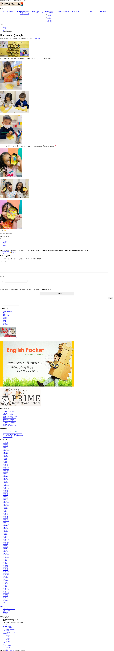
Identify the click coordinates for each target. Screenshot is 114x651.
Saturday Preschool (24, 14)
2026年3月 (5, 447)
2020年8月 (5, 547)
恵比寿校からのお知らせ (9, 422)
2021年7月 (5, 530)
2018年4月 (5, 585)
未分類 (4, 322)
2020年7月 (5, 548)
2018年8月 (5, 579)
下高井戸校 (50, 12)
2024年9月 (5, 473)
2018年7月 (5, 581)
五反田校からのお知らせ (9, 419)
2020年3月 (5, 551)
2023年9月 (5, 492)
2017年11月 (6, 593)
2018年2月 (5, 588)
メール (2, 282)
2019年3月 (5, 568)
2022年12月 (6, 504)
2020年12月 (6, 541)
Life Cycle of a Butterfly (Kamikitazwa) (13, 433)
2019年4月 (5, 567)
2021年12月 (6, 522)
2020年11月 (6, 542)
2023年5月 (5, 498)
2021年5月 (5, 533)
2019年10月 (6, 559)
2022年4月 (5, 516)
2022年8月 (5, 510)
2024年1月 (5, 486)
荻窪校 (49, 18)
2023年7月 (5, 495)
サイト (1, 287)
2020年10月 (6, 544)
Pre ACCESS (23, 12)
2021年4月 (5, 535)
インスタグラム (7, 646)
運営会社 (5, 612)
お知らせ (5, 642)
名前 (2, 278)
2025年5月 (5, 461)
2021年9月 (5, 527)
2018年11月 (6, 574)
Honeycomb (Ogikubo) (6, 251)
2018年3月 (5, 587)
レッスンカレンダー (39, 12)
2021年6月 (5, 532)
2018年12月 (6, 573)
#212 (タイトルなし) (8, 625)
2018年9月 (5, 577)
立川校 (49, 15)
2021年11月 (6, 524)
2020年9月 (5, 545)
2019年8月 (5, 562)
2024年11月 (6, 470)
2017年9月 (5, 596)
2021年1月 (5, 539)
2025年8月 (5, 457)
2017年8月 (5, 597)
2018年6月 (5, 582)
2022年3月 (5, 518)
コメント (3, 261)
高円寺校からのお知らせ (9, 427)
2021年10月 (6, 525)
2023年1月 (5, 502)
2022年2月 (5, 519)
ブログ (4, 644)
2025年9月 (5, 455)
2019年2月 (5, 570)
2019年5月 (5, 565)
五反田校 (49, 17)
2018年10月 (6, 576)
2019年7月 (5, 564)
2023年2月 (5, 501)
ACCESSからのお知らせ (9, 413)
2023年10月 (6, 490)
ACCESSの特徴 (7, 626)
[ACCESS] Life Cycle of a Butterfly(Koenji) (13, 437)
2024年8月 (5, 475)
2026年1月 (5, 450)
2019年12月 (6, 556)
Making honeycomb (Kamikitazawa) (11, 252)
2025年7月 (5, 458)
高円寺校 (49, 20)
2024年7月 (5, 476)
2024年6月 (5, 478)
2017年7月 (5, 599)
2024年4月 (5, 481)
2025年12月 (6, 452)
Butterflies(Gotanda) (8, 438)
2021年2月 (5, 538)
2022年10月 (6, 507)
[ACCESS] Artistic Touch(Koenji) (11, 436)
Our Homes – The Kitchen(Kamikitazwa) (12, 434)
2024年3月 (5, 483)
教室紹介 (5, 633)
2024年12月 (6, 469)
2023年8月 (5, 493)
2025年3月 (5, 464)
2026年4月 (5, 446)
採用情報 (5, 613)
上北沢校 (49, 14)
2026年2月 (5, 449)
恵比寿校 (49, 22)
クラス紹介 (6, 630)
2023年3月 (5, 499)
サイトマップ (6, 610)
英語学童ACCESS (10, 650)
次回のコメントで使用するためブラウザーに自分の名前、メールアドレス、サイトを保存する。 (27, 291)
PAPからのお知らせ (8, 415)
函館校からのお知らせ (9, 421)
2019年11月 (6, 558)
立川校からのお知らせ (9, 424)
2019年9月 (5, 561)
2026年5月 (5, 444)
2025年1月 (5, 467)
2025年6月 (5, 460)
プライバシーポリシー (9, 609)
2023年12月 (6, 487)
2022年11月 (6, 506)
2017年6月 (5, 600)
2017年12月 (6, 591)
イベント (5, 314)
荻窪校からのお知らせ (9, 425)
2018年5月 (5, 584)
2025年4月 (5, 463)
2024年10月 (6, 472)
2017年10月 (6, 594)
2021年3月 (5, 536)
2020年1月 (5, 555)
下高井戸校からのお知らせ (10, 418)
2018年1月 (5, 590)
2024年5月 (5, 480)
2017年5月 (5, 602)
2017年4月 (5, 603)
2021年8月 (5, 529)
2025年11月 (6, 454)
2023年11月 (6, 489)
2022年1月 (5, 521)
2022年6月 (5, 513)
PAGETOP (2, 606)
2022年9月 (5, 509)
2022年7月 (5, 512)
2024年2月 (5, 484)
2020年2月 (5, 553)
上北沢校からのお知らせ (9, 416)
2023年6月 (5, 496)
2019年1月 (5, 571)
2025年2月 (5, 466)
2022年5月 (5, 515)
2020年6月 (5, 550)
